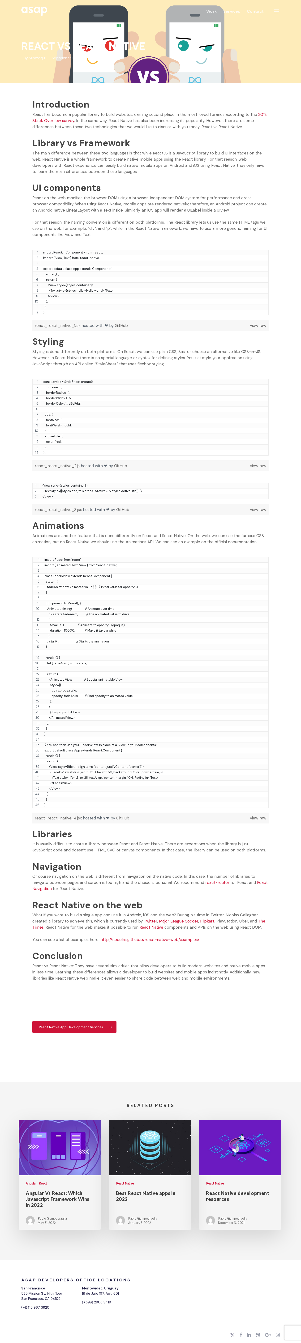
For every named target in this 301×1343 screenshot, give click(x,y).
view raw (258, 325)
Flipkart (207, 921)
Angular (31, 1183)
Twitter (150, 921)
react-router (217, 882)
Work (211, 11)
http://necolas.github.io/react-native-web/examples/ (149, 939)
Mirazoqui (37, 57)
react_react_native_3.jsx (59, 509)
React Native (114, 57)
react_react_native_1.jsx (58, 325)
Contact (255, 11)
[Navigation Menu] (277, 11)
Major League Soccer (178, 921)
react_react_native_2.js (58, 465)
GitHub (121, 325)
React (96, 57)
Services (231, 11)
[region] (150, 285)
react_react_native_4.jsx (59, 818)
